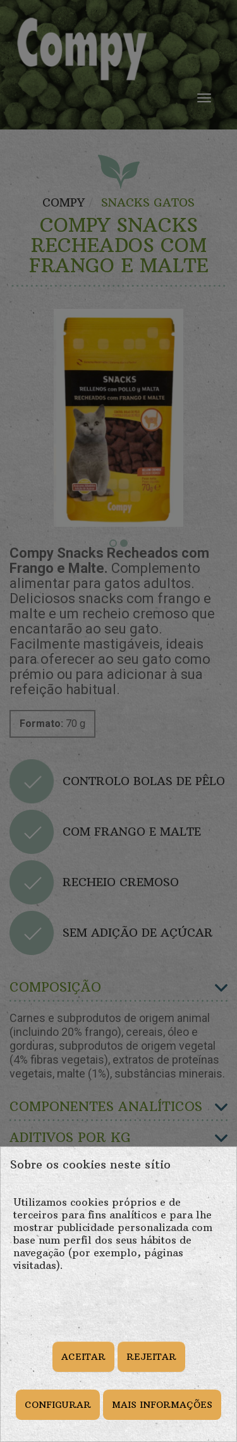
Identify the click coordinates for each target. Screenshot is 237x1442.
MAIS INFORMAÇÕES (162, 1404)
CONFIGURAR (58, 1404)
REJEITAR (151, 1356)
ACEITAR (83, 1356)
